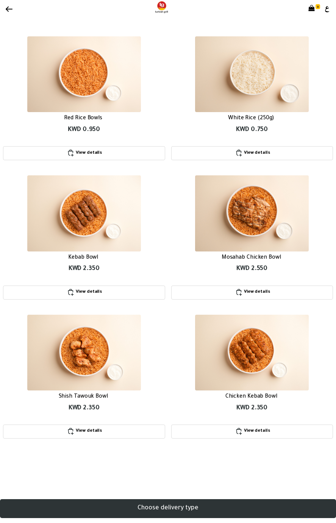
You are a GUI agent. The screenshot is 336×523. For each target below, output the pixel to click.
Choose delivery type (168, 508)
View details (84, 153)
